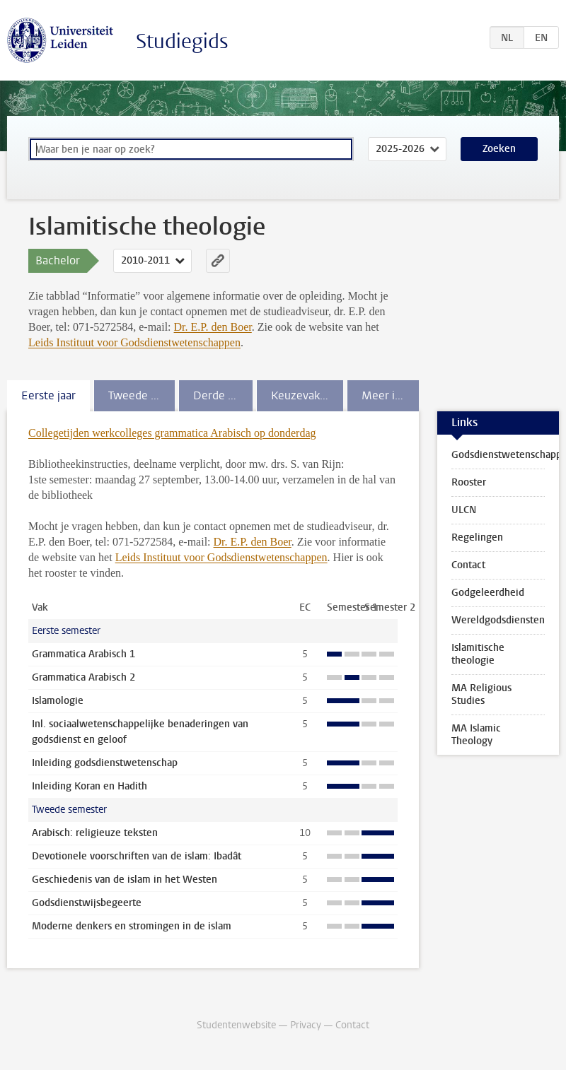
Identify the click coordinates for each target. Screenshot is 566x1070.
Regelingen (477, 537)
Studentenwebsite (236, 1025)
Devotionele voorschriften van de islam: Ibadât (136, 856)
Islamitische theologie (477, 654)
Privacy (305, 1025)
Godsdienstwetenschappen (505, 454)
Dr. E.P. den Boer (213, 327)
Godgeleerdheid (487, 592)
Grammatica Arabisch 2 (83, 677)
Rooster (468, 482)
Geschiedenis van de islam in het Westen (124, 879)
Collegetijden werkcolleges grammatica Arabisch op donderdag (172, 433)
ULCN (463, 510)
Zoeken (499, 148)
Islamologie (57, 700)
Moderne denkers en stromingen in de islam (131, 926)
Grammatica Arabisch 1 (83, 654)
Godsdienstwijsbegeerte (87, 903)
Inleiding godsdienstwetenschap (105, 763)
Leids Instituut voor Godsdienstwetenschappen (134, 342)
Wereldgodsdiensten (498, 620)
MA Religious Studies (481, 694)
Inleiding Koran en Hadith (89, 786)
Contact (468, 565)
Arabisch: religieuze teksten (95, 833)
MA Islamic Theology (476, 735)
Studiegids (182, 41)
